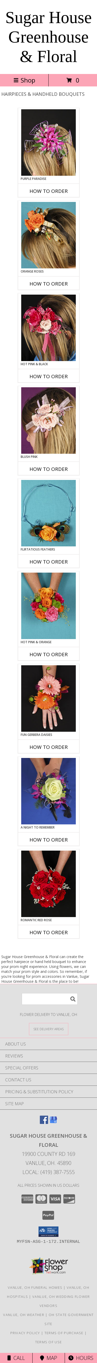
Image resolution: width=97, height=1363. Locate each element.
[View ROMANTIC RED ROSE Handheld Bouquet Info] (48, 884)
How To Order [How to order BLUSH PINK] (48, 469)
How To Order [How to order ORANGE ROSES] (48, 283)
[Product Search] (50, 999)
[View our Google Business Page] (53, 1122)
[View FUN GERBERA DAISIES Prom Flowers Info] (48, 698)
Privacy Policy (25, 1333)
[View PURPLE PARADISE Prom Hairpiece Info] (48, 142)
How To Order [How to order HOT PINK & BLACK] (48, 376)
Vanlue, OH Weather (23, 1314)
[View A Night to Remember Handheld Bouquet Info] (48, 791)
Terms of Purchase (64, 1333)
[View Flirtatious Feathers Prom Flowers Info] (48, 513)
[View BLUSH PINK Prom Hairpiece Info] (48, 420)
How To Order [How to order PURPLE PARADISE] (48, 191)
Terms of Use (48, 1342)
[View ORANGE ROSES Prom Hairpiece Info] (48, 235)
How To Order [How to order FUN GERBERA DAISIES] (48, 747)
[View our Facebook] (44, 1122)
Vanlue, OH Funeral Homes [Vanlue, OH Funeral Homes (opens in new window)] (35, 1287)
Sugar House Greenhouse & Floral (48, 37)
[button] (48, 1231)
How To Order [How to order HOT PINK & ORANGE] (48, 654)
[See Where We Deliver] (48, 1028)
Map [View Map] (48, 1357)
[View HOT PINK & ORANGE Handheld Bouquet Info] (48, 606)
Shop (24, 80)
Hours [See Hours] (80, 1357)
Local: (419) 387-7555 (49, 1172)
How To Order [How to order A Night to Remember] (48, 839)
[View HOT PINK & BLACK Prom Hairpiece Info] (48, 328)
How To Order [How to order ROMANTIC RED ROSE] (48, 932)
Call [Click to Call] (16, 1357)
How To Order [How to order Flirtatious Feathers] (48, 561)
